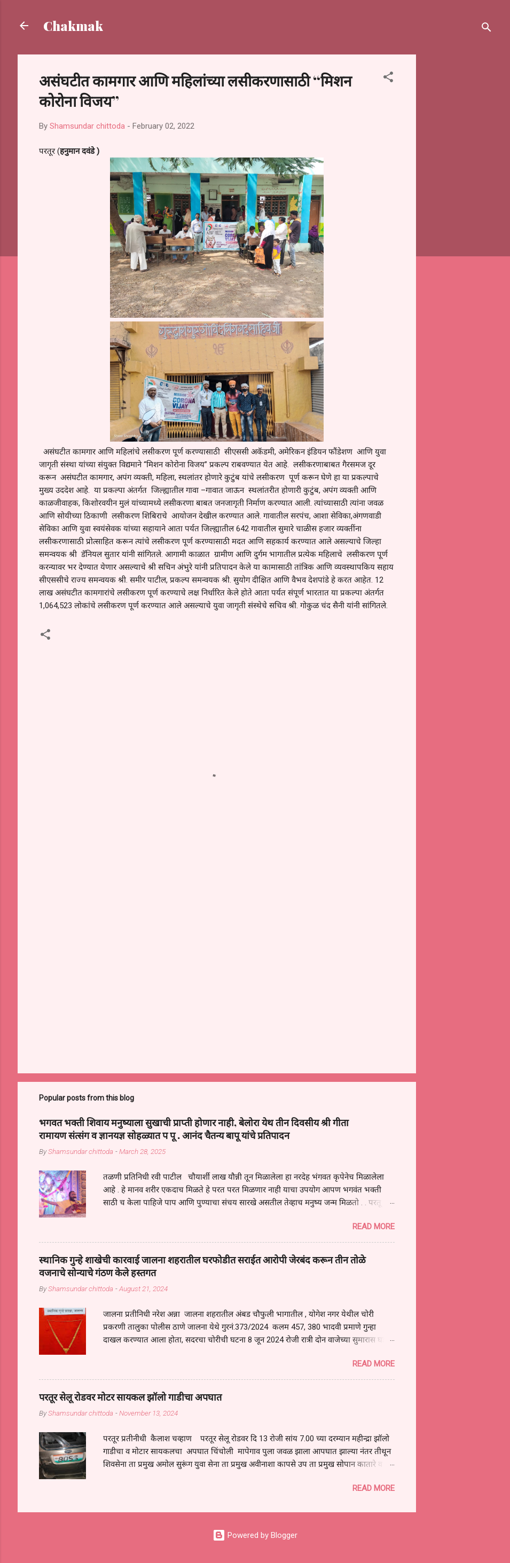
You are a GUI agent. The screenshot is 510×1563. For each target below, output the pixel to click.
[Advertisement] (459, 214)
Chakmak (73, 25)
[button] (388, 78)
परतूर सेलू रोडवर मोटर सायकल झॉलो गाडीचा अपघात (130, 1397)
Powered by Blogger (255, 1535)
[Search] (486, 29)
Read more (373, 1226)
